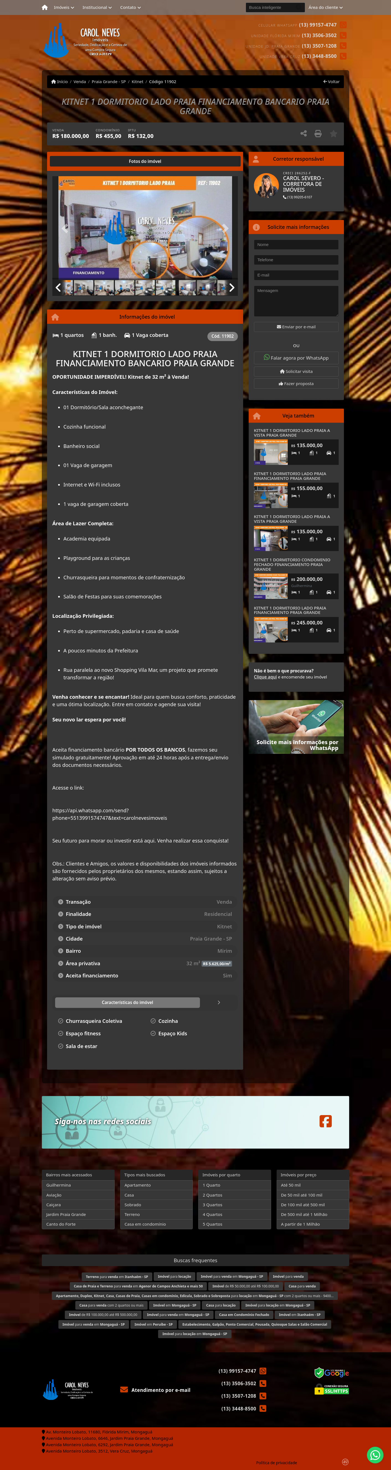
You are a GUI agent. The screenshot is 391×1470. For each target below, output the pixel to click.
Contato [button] (128, 7)
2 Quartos (212, 1195)
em (175, 1305)
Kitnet (137, 81)
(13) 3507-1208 (319, 46)
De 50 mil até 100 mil (301, 1195)
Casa (129, 1195)
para (174, 1276)
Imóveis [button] (62, 7)
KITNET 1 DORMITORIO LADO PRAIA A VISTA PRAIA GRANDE (292, 432)
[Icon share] (325, 1121)
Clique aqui (265, 677)
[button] (66, 228)
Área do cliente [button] (323, 7)
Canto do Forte (61, 1224)
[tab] (70, 161)
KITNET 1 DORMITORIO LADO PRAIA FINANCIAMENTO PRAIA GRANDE (290, 476)
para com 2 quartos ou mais (111, 1305)
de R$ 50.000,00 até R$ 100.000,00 (246, 1286)
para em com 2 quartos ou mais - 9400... (195, 1296)
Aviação (53, 1195)
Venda (80, 81)
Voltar (331, 81)
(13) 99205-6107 (297, 197)
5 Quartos (212, 1224)
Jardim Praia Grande (66, 1214)
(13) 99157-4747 (318, 25)
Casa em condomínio (145, 1224)
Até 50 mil (291, 1185)
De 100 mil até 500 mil (303, 1204)
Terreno (132, 1214)
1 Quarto (211, 1185)
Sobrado (133, 1204)
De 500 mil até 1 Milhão (304, 1214)
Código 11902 (162, 81)
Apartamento (138, 1185)
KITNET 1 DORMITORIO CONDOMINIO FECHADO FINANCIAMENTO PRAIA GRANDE (292, 564)
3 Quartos (212, 1204)
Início (59, 81)
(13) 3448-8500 (319, 56)
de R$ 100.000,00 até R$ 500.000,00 (103, 1314)
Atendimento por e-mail (155, 1390)
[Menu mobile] (45, 7)
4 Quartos (212, 1214)
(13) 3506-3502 (319, 35)
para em (117, 1276)
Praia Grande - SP (109, 81)
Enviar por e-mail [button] (296, 326)
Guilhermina (58, 1185)
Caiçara (53, 1204)
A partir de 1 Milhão (300, 1224)
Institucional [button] (95, 7)
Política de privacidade (276, 1462)
